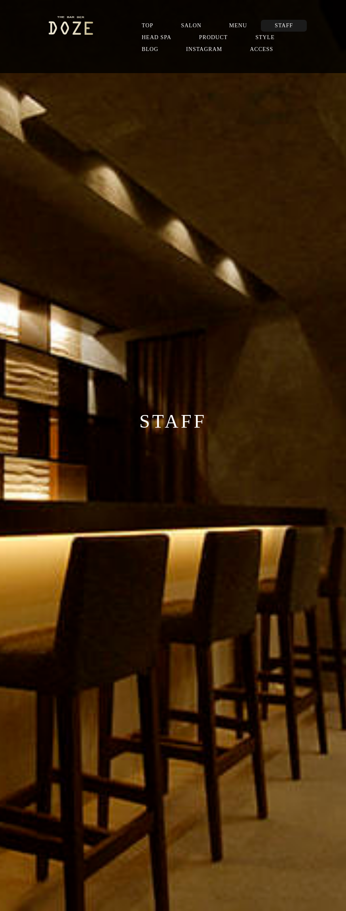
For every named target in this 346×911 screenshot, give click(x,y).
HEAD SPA (156, 37)
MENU (238, 25)
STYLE (265, 37)
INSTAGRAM (204, 49)
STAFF (284, 25)
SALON (191, 25)
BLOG (150, 49)
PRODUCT (213, 37)
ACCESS (261, 49)
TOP (147, 25)
